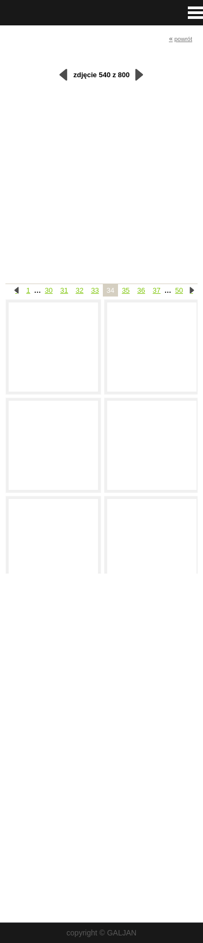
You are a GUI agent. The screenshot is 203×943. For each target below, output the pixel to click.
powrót (180, 39)
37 (156, 290)
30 (49, 290)
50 (179, 290)
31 (64, 290)
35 (125, 290)
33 (95, 290)
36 (141, 290)
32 (79, 290)
